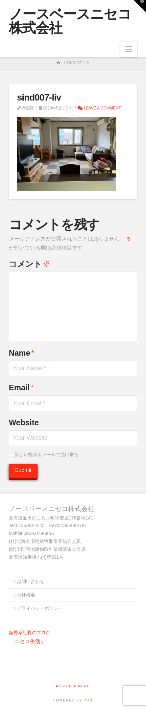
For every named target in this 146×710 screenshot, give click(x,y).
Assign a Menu (73, 686)
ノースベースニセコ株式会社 (70, 21)
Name (21, 352)
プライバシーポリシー (38, 608)
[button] (128, 49)
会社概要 (24, 595)
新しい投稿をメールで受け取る (46, 454)
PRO (88, 700)
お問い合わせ (28, 581)
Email (21, 387)
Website (24, 422)
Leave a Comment (99, 108)
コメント (29, 263)
